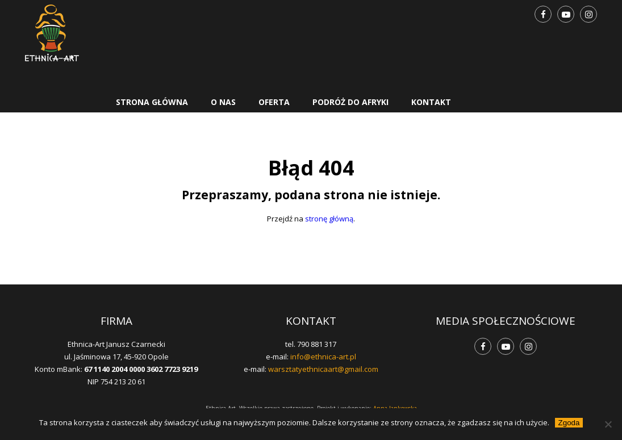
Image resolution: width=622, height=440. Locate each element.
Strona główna (152, 102)
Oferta (274, 102)
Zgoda (569, 422)
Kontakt (431, 102)
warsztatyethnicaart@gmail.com (323, 369)
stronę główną (329, 218)
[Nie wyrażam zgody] (607, 424)
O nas (223, 102)
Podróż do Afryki (350, 102)
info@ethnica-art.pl (323, 356)
